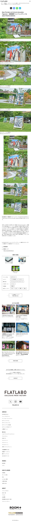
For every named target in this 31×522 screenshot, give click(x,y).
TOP (1, 3)
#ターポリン (12, 316)
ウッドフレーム (5, 440)
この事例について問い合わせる (15, 295)
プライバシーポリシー (6, 501)
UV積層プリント (5, 429)
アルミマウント (5, 436)
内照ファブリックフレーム (15, 272)
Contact (16, 378)
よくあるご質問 (5, 479)
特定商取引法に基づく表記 (6, 499)
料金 (3, 477)
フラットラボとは (5, 490)
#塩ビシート (4, 337)
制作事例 (5, 3)
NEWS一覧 (4, 492)
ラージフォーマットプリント (22, 263)
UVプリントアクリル (5, 420)
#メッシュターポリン (9, 338)
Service (4, 412)
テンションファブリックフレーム (17, 281)
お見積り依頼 (4, 481)
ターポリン (14, 3)
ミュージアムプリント (6, 416)
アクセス (3, 494)
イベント (12, 283)
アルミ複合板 (13, 279)
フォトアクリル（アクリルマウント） (8, 434)
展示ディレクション (5, 453)
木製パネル (4, 438)
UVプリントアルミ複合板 (9, 262)
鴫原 (20, 288)
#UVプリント (4, 316)
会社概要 (3, 497)
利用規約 (3, 472)
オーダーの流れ (5, 474)
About (4, 488)
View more (15, 360)
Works (4, 461)
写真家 (12, 286)
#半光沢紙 (22, 319)
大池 (12, 288)
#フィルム (7, 316)
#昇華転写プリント (9, 336)
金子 (16, 288)
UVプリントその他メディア (7, 426)
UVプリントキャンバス (6, 422)
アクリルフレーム (5, 444)
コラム (3, 465)
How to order (6, 470)
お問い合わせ (4, 483)
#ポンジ (7, 337)
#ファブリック (18, 319)
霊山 (25, 288)
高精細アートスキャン (6, 451)
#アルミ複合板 (11, 337)
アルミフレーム (5, 442)
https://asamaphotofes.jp (9, 250)
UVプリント (10, 3)
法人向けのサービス (5, 455)
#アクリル (26, 319)
